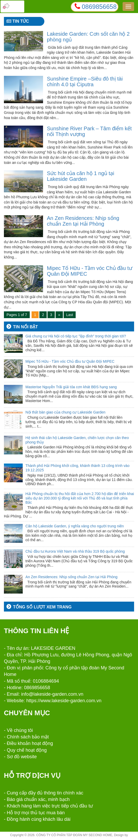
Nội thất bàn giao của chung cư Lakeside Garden (65, 412)
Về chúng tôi (20, 730)
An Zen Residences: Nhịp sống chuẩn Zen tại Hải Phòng (83, 221)
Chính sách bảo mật (28, 736)
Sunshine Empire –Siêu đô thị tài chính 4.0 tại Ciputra (85, 81)
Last (69, 315)
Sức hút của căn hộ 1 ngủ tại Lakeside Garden (80, 176)
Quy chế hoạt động (27, 750)
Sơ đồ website (22, 756)
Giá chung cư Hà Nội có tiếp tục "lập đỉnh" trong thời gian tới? (76, 336)
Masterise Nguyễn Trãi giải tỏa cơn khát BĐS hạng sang (71, 387)
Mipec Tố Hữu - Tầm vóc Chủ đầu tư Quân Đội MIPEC (70, 361)
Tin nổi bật (25, 327)
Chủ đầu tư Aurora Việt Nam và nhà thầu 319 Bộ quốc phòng (75, 551)
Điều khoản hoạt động (30, 743)
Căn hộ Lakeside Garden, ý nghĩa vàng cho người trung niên (75, 526)
